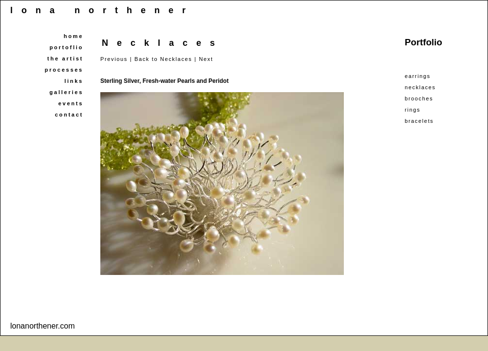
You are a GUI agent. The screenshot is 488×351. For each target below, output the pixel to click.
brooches (419, 98)
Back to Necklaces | (165, 59)
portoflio (66, 47)
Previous (114, 59)
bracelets (419, 121)
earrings (418, 76)
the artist (65, 58)
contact (69, 114)
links (73, 81)
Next (206, 59)
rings (412, 110)
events (70, 103)
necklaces (420, 87)
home (73, 36)
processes (64, 70)
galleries (66, 92)
